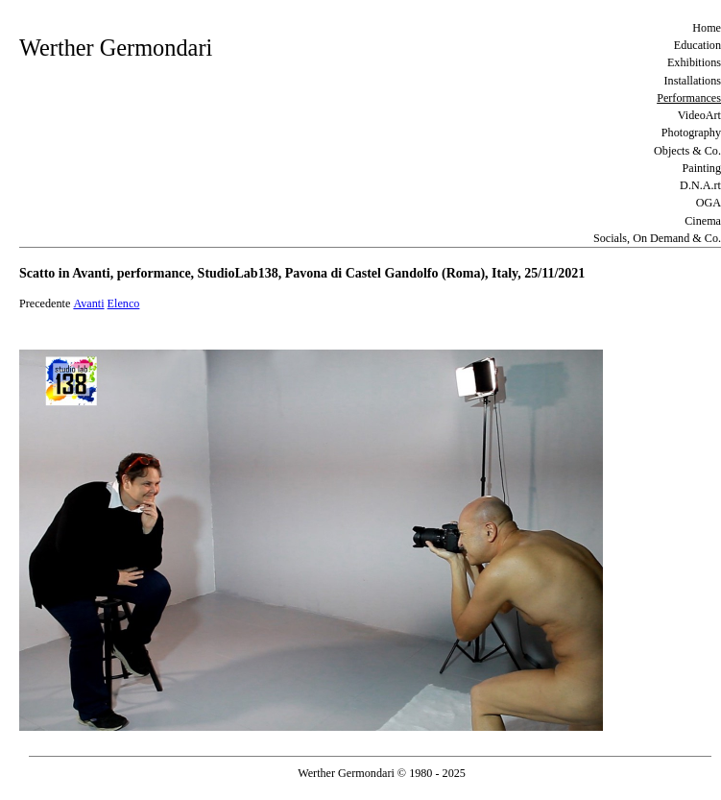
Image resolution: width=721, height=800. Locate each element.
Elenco (124, 303)
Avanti (88, 303)
